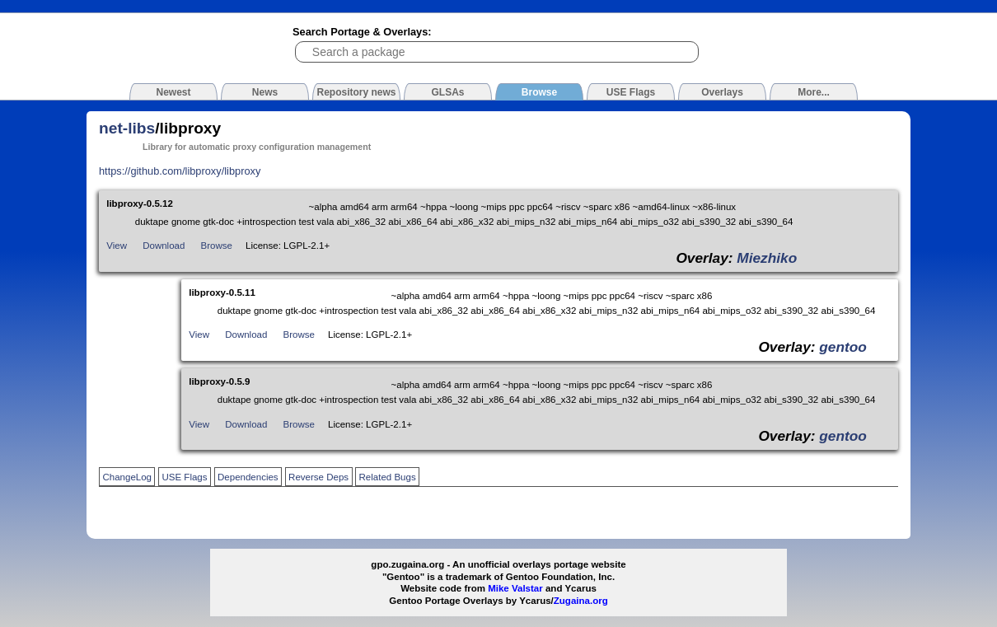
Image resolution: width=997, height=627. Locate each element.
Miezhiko (767, 258)
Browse (216, 245)
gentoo (843, 347)
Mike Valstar (515, 588)
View (116, 245)
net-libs (127, 128)
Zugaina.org (581, 601)
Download (164, 245)
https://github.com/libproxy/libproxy (179, 171)
